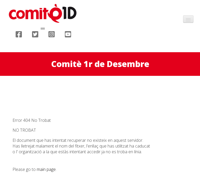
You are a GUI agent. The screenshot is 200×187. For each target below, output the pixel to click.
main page (46, 169)
